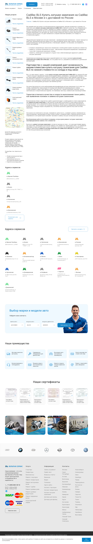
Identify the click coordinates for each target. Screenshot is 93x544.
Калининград (66, 489)
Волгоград (65, 479)
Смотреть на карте (78, 229)
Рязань (77, 489)
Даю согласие (86, 539)
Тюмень (77, 502)
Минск (64, 509)
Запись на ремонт (10, 8)
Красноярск (66, 504)
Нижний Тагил (66, 516)
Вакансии (47, 477)
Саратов (78, 494)
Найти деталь (65, 325)
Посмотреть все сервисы (14, 217)
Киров (64, 497)
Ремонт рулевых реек (32, 489)
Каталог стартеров (50, 487)
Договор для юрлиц (50, 497)
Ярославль (78, 515)
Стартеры (29, 469)
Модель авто (30, 321)
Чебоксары (78, 509)
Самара (77, 492)
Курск (64, 499)
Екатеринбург (66, 484)
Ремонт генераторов (32, 480)
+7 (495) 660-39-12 (74, 4)
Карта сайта (48, 485)
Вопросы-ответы (49, 474)
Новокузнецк (79, 472)
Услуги (20, 8)
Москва (64, 469)
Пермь (77, 480)
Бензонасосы (30, 474)
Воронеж (65, 481)
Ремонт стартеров (32, 477)
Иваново (65, 487)
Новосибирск (79, 469)
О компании (27, 8)
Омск (76, 474)
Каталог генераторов (51, 490)
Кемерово (65, 494)
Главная (28, 21)
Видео (46, 480)
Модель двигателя (47, 321)
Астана (64, 476)
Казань (64, 492)
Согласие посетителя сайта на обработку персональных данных (50, 535)
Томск (77, 499)
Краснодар (65, 507)
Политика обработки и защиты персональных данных (18, 535)
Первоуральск (79, 482)
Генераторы (29, 472)
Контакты (32, 4)
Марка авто (13, 321)
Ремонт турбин (30, 487)
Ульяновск (78, 504)
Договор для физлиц (50, 499)
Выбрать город (60, 4)
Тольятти (78, 497)
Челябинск (78, 512)
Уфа (76, 507)
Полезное (47, 482)
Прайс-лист (48, 472)
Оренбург (78, 477)
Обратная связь (37, 8)
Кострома (65, 502)
